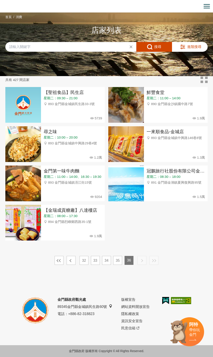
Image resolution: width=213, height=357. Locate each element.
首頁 (8, 17)
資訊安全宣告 (132, 321)
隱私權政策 (130, 314)
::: (1, 2)
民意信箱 (130, 328)
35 (118, 260)
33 (95, 260)
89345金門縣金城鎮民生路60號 (84, 306)
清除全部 (131, 47)
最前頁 (59, 260)
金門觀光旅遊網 (106, 6)
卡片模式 (204, 79)
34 (106, 260)
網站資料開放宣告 (135, 307)
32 (84, 260)
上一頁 (71, 260)
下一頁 (141, 260)
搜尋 (157, 47)
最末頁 (154, 260)
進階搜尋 (194, 47)
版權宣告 (128, 299)
